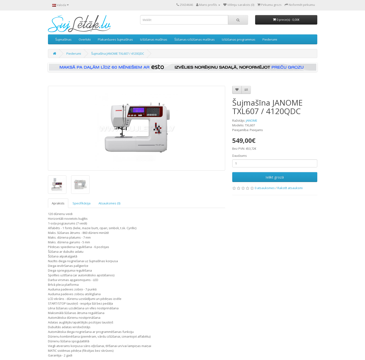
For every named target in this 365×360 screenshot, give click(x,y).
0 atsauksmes (265, 188)
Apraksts (58, 203)
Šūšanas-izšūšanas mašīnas (194, 39)
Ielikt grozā (275, 177)
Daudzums (239, 156)
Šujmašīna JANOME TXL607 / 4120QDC (117, 53)
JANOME (251, 120)
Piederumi (269, 39)
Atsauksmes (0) (109, 203)
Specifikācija (81, 203)
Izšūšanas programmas (238, 39)
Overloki (85, 39)
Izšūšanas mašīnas (153, 39)
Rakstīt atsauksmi (290, 188)
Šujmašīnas (63, 39)
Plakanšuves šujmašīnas (115, 39)
